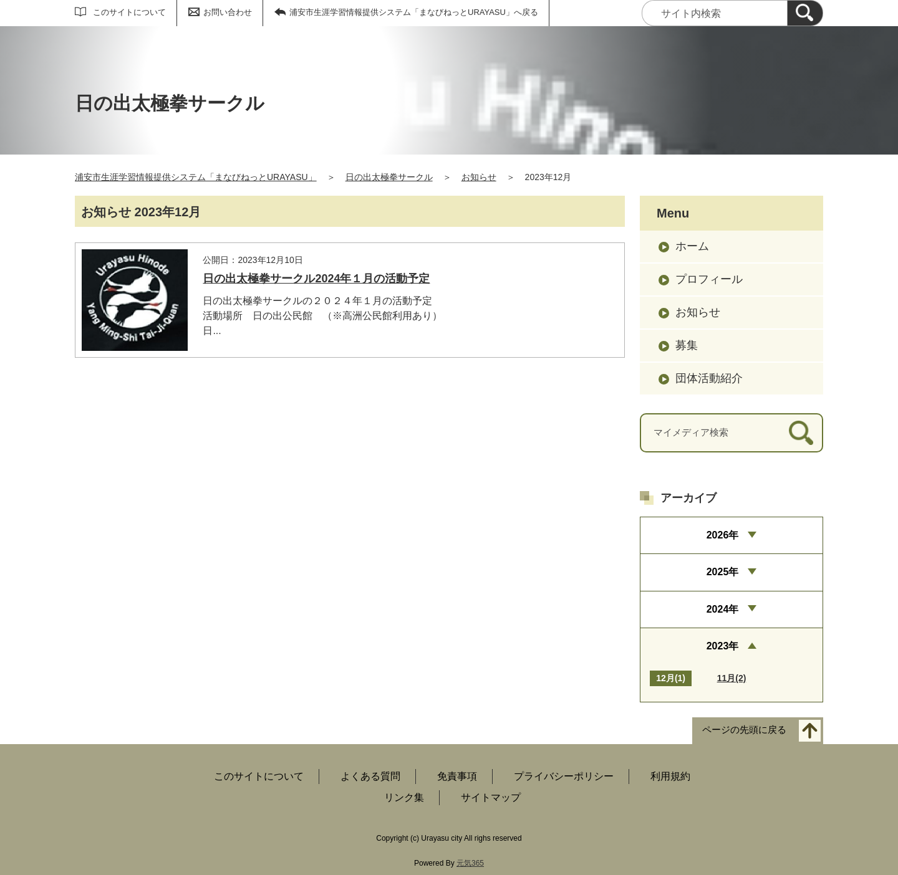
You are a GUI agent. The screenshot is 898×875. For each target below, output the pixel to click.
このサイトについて (129, 12)
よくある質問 (370, 776)
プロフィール (709, 279)
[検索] (805, 13)
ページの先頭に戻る (744, 730)
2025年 (723, 572)
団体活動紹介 (709, 378)
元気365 (470, 863)
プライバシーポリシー (564, 776)
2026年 (723, 535)
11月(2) (731, 678)
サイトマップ (491, 797)
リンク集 (404, 797)
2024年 (723, 609)
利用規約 (670, 776)
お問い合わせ (227, 12)
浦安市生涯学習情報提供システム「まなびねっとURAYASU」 (196, 177)
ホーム (692, 246)
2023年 (723, 646)
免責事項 (457, 776)
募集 (686, 345)
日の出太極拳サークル (389, 177)
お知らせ (478, 177)
